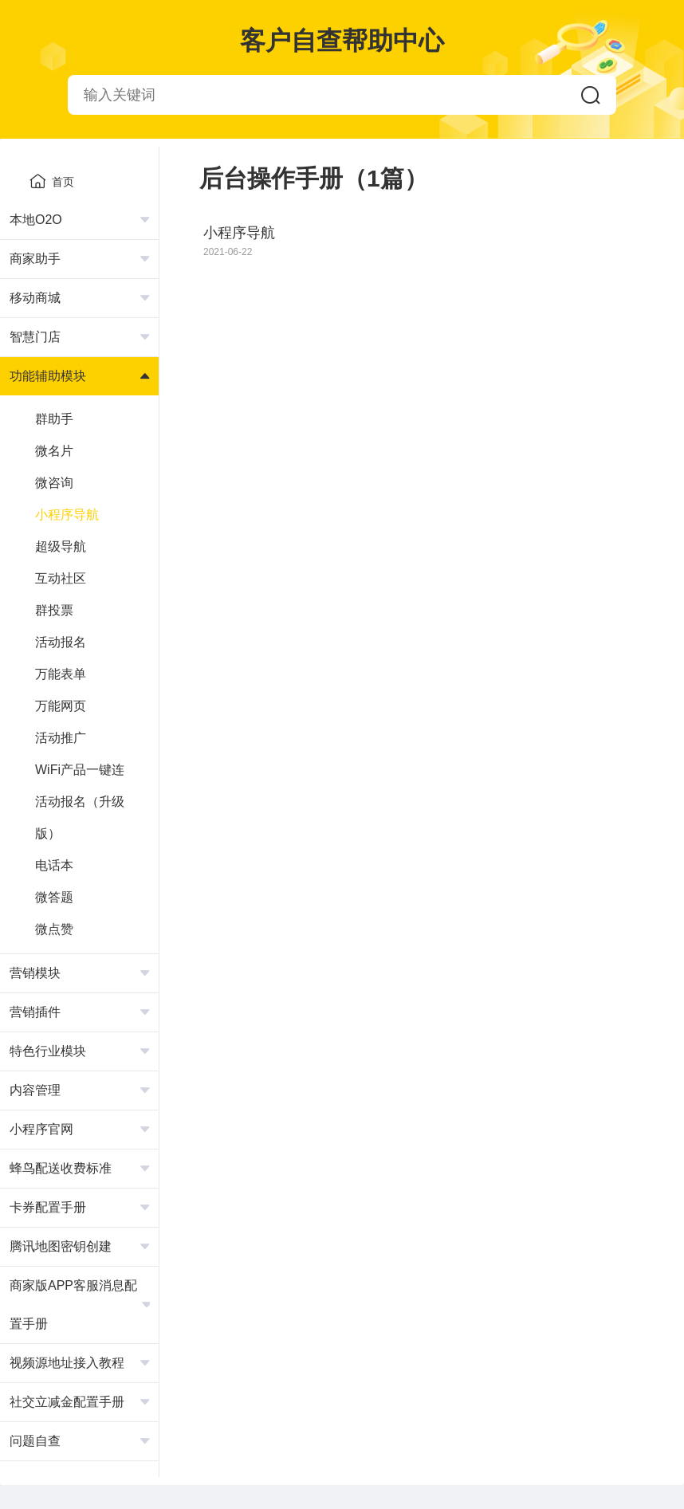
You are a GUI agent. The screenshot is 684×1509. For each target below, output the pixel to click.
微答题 (54, 897)
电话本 (54, 865)
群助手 (54, 419)
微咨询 (54, 482)
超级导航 (60, 546)
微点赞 (54, 929)
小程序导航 (67, 514)
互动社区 (60, 578)
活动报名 (60, 642)
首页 (51, 181)
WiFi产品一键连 (79, 769)
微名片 (54, 451)
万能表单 (60, 674)
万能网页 (60, 706)
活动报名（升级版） (79, 817)
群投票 (54, 610)
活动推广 (60, 738)
